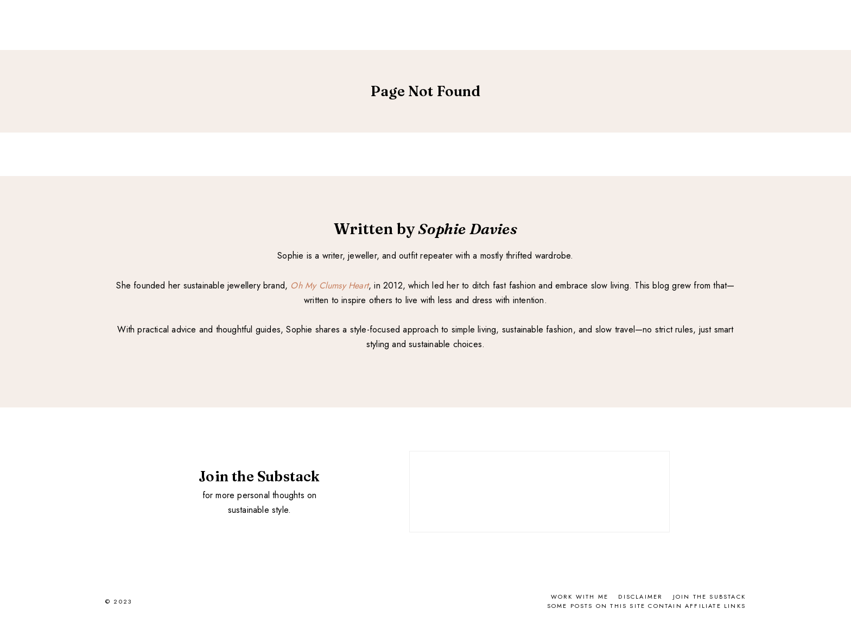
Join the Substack (709, 596)
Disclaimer (640, 596)
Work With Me (579, 596)
